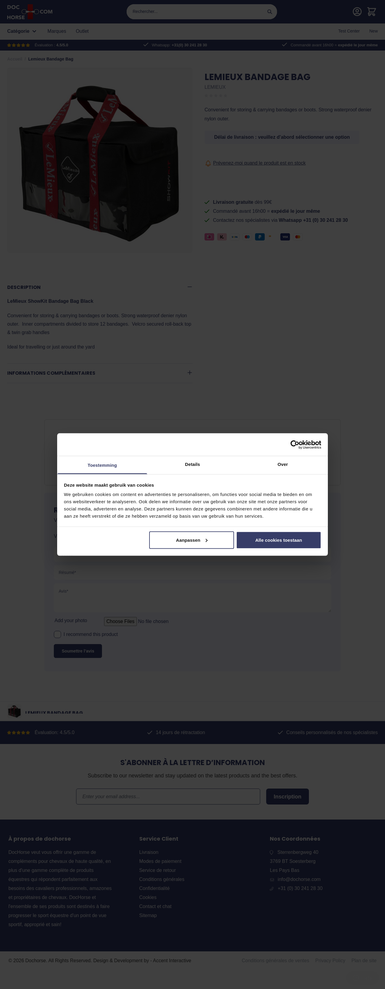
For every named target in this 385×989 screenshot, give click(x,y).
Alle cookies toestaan (278, 539)
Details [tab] (192, 464)
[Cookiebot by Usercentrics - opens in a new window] (295, 444)
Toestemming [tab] (102, 465)
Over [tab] (283, 464)
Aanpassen (192, 539)
